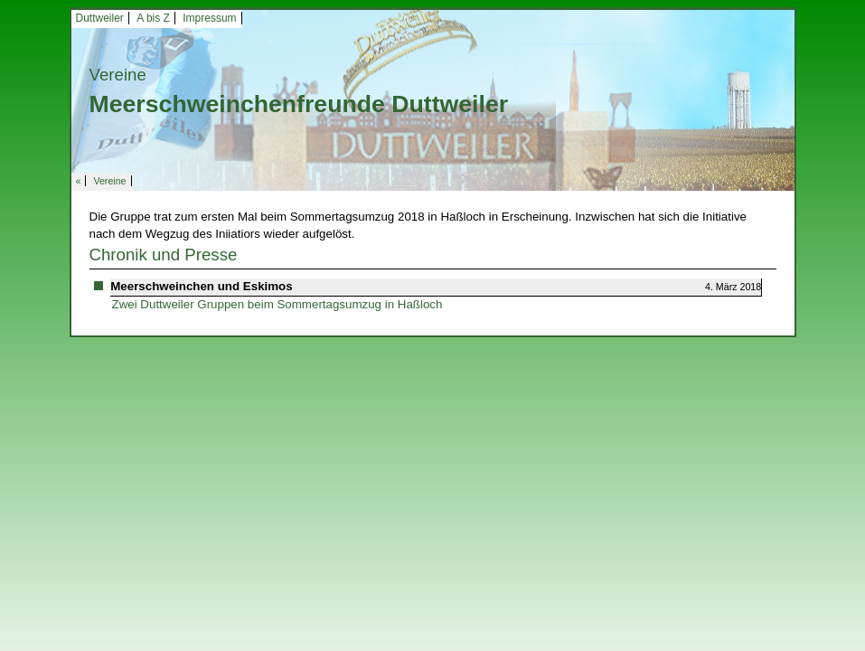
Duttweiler (100, 18)
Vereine (109, 180)
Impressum (209, 18)
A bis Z (153, 18)
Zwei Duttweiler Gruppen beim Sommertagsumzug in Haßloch (277, 304)
